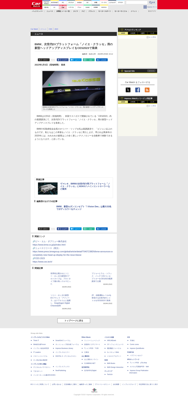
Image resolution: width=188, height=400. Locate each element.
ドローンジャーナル (40, 356)
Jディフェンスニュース (115, 344)
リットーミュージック (92, 340)
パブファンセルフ (136, 355)
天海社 (132, 340)
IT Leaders (37, 352)
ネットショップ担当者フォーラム (67, 344)
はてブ (77, 60)
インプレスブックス (62, 367)
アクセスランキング (132, 30)
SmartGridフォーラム (62, 340)
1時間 (123, 33)
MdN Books (111, 363)
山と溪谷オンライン (91, 359)
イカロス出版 (109, 337)
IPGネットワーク (133, 359)
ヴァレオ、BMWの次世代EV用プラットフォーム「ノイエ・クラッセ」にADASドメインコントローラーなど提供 (85, 186)
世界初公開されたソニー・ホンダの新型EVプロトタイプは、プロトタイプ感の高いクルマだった (61, 278)
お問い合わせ (56, 384)
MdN (106, 360)
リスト (53, 60)
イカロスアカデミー (114, 356)
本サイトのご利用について (39, 384)
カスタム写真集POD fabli (139, 367)
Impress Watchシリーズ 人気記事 (138, 98)
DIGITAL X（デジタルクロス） (66, 356)
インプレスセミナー (62, 352)
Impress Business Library (64, 348)
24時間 (132, 33)
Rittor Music (86, 337)
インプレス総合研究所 (41, 348)
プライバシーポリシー (102, 384)
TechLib (109, 374)
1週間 (143, 33)
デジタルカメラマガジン (42, 367)
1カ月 (152, 33)
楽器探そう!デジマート (92, 344)
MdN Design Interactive (115, 367)
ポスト (45, 60)
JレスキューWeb (113, 352)
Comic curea (134, 344)
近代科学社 (85, 367)
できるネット (38, 371)
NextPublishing (60, 370)
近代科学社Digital (90, 370)
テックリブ (108, 371)
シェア (64, 60)
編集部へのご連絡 (85, 384)
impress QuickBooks (137, 348)
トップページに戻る (73, 320)
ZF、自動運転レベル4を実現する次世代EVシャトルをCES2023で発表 (101, 297)
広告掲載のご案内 (70, 384)
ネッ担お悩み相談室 (40, 360)
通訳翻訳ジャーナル (114, 348)
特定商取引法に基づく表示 (148, 384)
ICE (128, 337)
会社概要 (116, 384)
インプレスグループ (129, 384)
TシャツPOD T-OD (91, 348)
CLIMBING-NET (89, 363)
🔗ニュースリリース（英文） (73, 251)
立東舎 (86, 352)
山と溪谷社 (85, 356)
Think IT (36, 340)
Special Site (129, 71)
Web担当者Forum (39, 344)
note (90, 60)
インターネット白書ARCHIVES (44, 375)
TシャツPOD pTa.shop (138, 363)
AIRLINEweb (111, 340)
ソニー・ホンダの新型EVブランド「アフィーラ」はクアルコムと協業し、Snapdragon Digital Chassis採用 (61, 300)
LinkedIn (103, 60)
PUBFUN (130, 352)
